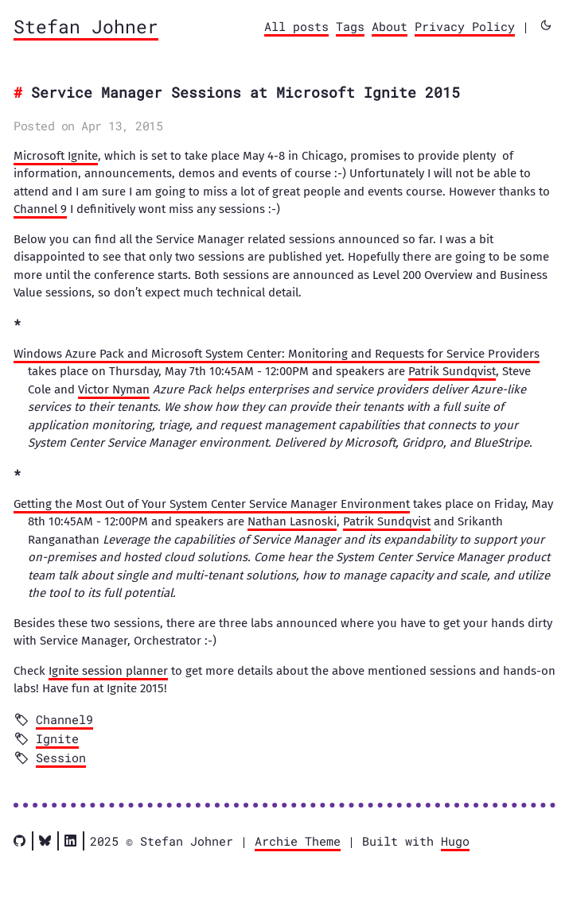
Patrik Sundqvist (452, 371)
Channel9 (64, 719)
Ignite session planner (108, 671)
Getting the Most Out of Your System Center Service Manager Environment (212, 504)
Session (61, 757)
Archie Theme (298, 841)
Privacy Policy (465, 26)
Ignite (57, 738)
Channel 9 (40, 209)
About (389, 26)
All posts (296, 26)
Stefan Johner (86, 26)
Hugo (455, 841)
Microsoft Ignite (56, 156)
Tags (350, 26)
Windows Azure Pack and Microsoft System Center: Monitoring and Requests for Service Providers (277, 354)
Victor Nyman (114, 389)
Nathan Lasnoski (292, 521)
